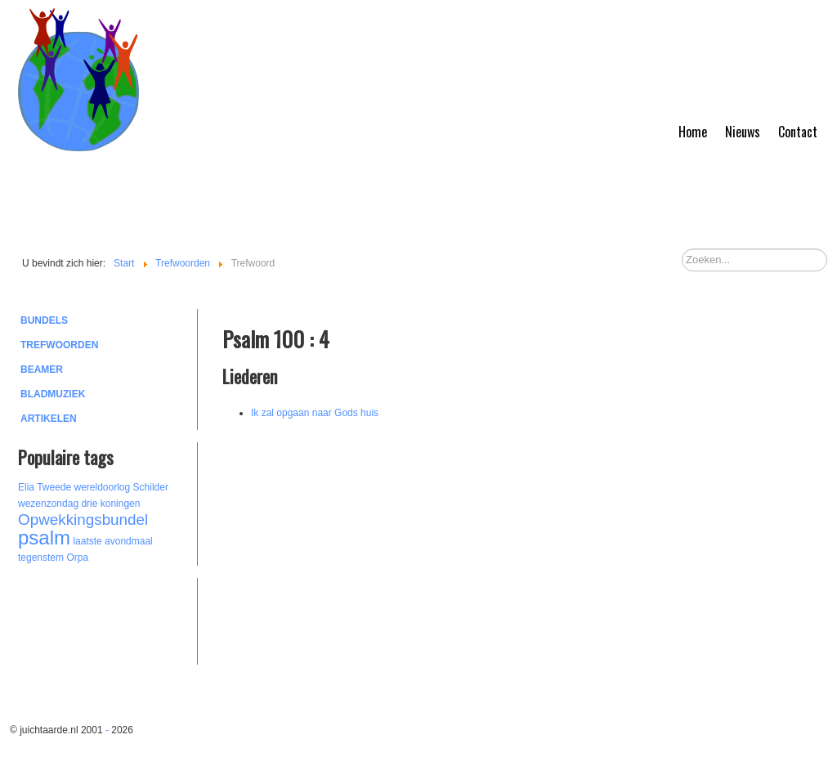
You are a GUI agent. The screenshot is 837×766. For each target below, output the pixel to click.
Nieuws (742, 131)
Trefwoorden (59, 345)
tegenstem (41, 557)
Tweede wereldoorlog (83, 487)
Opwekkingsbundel (83, 519)
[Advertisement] (108, 619)
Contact (797, 131)
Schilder (150, 487)
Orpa (77, 557)
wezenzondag (48, 503)
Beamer (41, 369)
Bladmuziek (52, 394)
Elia (26, 487)
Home (692, 131)
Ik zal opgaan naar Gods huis (314, 413)
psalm (44, 537)
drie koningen (110, 503)
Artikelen (48, 418)
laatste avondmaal (112, 541)
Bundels (44, 320)
